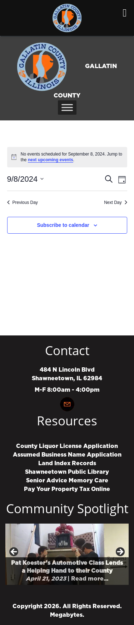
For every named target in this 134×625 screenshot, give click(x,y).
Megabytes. (67, 615)
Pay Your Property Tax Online (67, 489)
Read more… (89, 579)
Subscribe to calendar (63, 225)
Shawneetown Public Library (67, 472)
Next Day (115, 202)
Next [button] (119, 552)
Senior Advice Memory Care (67, 480)
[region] (67, 554)
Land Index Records (67, 463)
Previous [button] (14, 552)
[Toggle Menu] (67, 107)
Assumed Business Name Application (67, 455)
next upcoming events (50, 159)
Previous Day (22, 202)
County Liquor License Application (67, 446)
